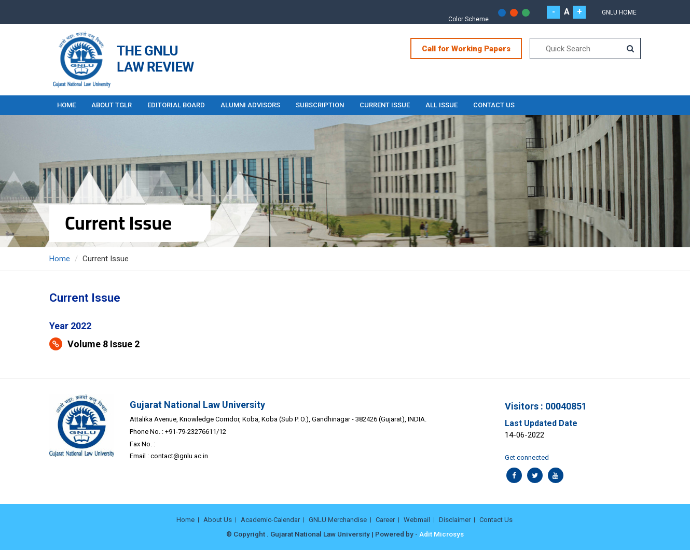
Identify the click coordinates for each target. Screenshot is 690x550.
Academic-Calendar (270, 520)
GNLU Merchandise (338, 520)
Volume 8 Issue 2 (103, 344)
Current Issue (385, 105)
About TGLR (111, 105)
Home (66, 105)
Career (385, 520)
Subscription (320, 105)
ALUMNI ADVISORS (250, 105)
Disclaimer (455, 520)
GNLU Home (619, 12)
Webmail (417, 520)
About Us (217, 520)
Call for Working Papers (466, 48)
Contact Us (494, 105)
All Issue (441, 105)
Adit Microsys (441, 534)
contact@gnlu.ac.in (179, 456)
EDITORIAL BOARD (176, 105)
